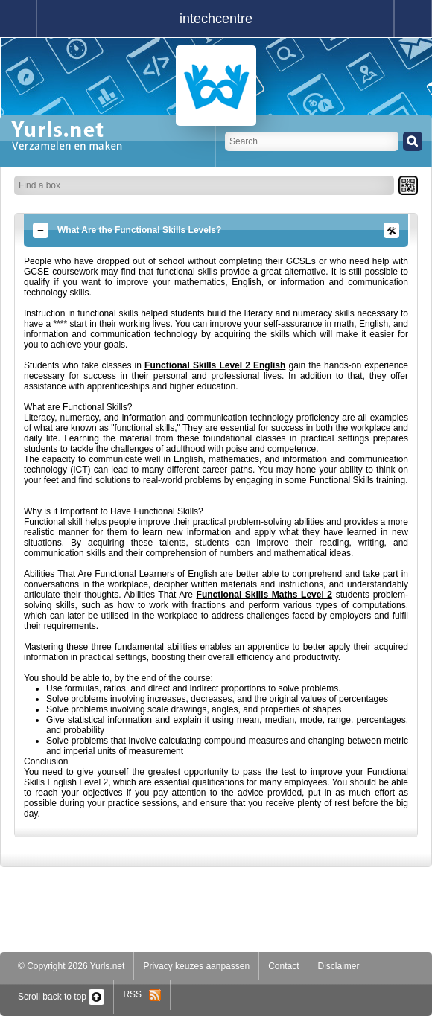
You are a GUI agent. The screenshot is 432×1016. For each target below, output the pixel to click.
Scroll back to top (61, 996)
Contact (283, 966)
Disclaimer (338, 966)
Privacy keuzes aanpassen (196, 966)
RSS (142, 994)
